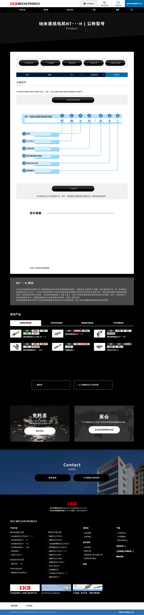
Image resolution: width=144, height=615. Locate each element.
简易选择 (87, 547)
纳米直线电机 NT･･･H (19, 540)
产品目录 (121, 533)
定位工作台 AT (54, 566)
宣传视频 (87, 533)
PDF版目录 (29, 63)
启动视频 (87, 536)
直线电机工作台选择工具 (93, 554)
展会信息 (120, 556)
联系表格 (52, 477)
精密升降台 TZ (54, 577)
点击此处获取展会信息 (104, 429)
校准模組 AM (54, 569)
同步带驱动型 (118, 323)
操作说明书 (122, 540)
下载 (93, 10)
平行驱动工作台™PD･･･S (58, 573)
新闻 (117, 10)
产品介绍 (22, 10)
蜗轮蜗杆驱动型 (87, 323)
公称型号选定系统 (73, 100)
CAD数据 (50, 63)
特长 (27, 75)
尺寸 (72, 75)
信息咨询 (121, 546)
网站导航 (14, 606)
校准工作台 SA (16, 554)
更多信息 (40, 431)
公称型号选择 (115, 63)
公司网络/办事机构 (91, 477)
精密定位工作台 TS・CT (58, 551)
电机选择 (72, 63)
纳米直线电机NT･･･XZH (20, 547)
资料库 (46, 10)
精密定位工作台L (55, 554)
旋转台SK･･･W (16, 563)
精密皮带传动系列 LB (19, 572)
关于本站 (29, 606)
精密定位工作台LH (56, 558)
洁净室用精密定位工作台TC (59, 543)
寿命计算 (93, 63)
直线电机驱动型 (26, 323)
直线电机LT (15, 551)
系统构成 (94, 75)
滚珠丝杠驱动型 (56, 323)
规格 (49, 75)
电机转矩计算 (90, 558)
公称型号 (116, 75)
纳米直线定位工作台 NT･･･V (22, 536)
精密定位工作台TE (56, 540)
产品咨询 (73, 189)
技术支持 (70, 10)
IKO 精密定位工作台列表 (88, 384)
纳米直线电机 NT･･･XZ (19, 543)
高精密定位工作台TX (56, 562)
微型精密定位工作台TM (58, 547)
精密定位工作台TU (56, 536)
